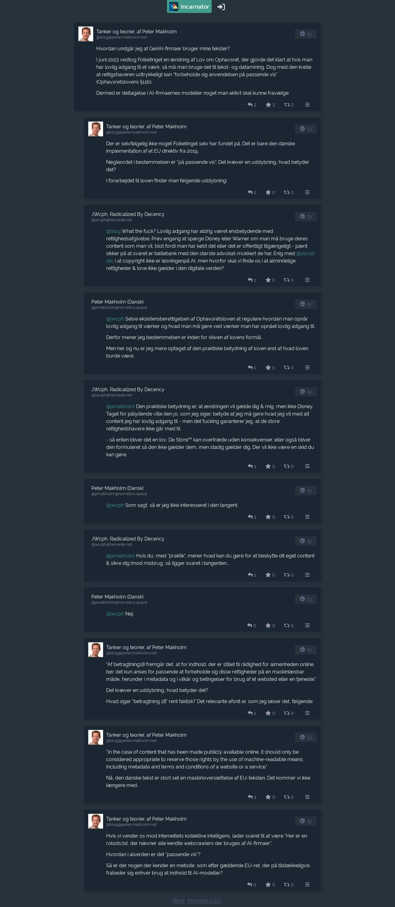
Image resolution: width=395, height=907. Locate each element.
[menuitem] (307, 105)
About (179, 900)
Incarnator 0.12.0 (204, 900)
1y (309, 34)
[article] (197, 66)
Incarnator (189, 6)
